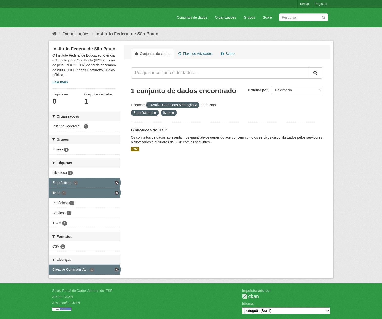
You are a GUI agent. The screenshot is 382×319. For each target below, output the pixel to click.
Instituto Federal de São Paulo (127, 33)
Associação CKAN (66, 303)
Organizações (225, 17)
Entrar (304, 4)
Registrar (321, 4)
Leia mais (60, 82)
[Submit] (323, 17)
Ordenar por (258, 90)
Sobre (267, 17)
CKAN (250, 296)
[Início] (54, 33)
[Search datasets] (303, 17)
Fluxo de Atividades (195, 54)
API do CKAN (62, 297)
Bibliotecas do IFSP (149, 130)
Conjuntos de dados (192, 17)
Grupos (249, 17)
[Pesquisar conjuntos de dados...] (220, 73)
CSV (135, 149)
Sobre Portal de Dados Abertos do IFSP (82, 291)
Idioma (247, 304)
